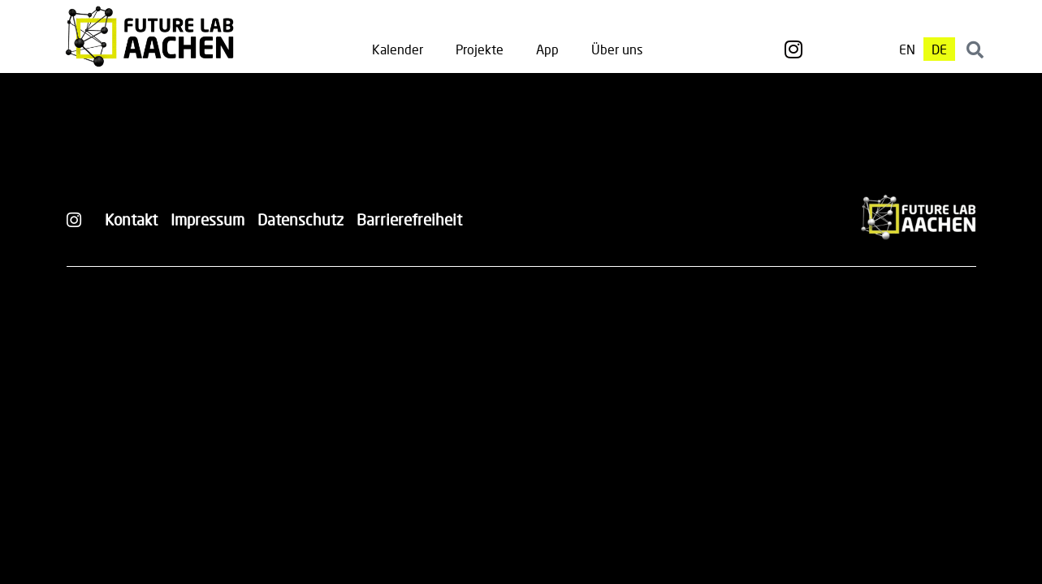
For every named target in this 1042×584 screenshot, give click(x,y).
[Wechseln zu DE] (939, 49)
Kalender (397, 49)
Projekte (480, 49)
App (547, 49)
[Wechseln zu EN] (907, 49)
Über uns (616, 49)
